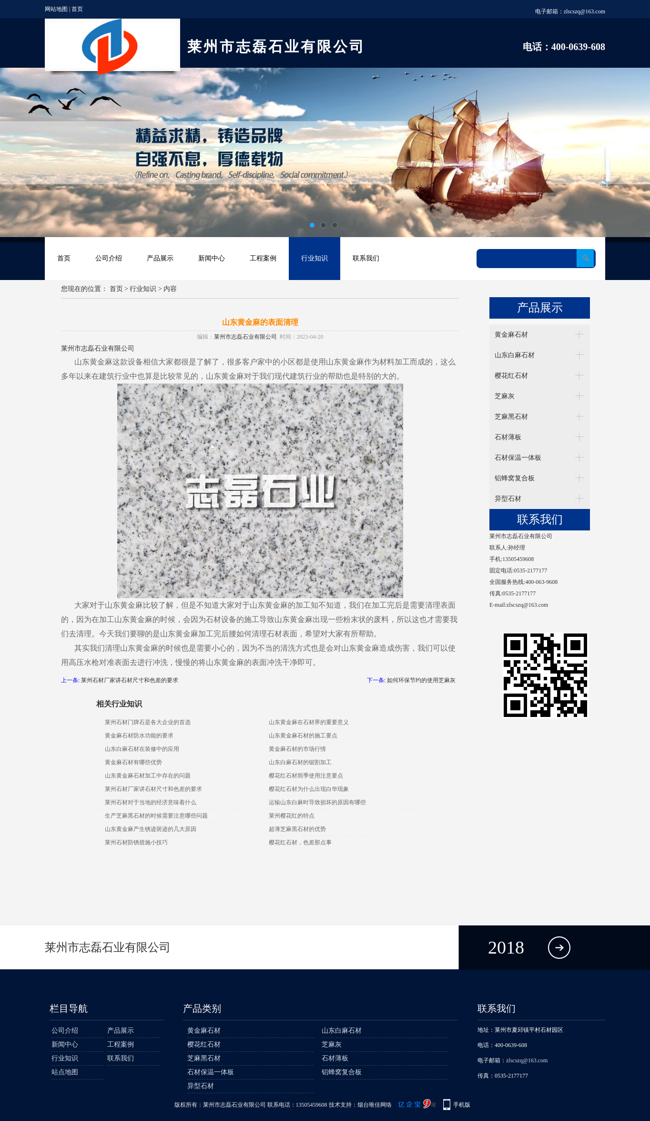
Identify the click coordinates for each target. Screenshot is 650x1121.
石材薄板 (508, 437)
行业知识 (314, 258)
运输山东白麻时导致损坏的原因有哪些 (317, 802)
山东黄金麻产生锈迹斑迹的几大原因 (150, 829)
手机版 (461, 1104)
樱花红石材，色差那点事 (300, 842)
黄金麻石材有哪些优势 (133, 762)
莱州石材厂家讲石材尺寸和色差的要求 (129, 680)
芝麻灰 (505, 396)
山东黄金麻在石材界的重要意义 (309, 722)
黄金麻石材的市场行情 (297, 749)
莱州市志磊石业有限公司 (245, 336)
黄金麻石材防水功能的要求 (139, 735)
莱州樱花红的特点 (292, 815)
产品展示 (160, 258)
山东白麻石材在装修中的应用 (142, 749)
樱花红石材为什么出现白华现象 (309, 789)
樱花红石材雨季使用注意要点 (306, 775)
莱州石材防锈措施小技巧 (136, 842)
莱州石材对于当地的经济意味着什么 (150, 802)
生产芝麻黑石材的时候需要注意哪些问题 (156, 815)
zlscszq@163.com (584, 11)
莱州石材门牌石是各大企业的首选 (148, 722)
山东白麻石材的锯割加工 (300, 762)
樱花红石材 (511, 375)
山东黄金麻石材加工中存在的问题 (148, 775)
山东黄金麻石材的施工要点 (303, 735)
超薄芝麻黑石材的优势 (297, 829)
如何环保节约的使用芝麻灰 (421, 680)
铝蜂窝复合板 (515, 478)
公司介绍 (108, 258)
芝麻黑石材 (511, 416)
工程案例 (263, 258)
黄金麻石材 (511, 334)
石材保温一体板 (518, 457)
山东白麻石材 (515, 355)
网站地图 (56, 9)
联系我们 (366, 258)
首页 (77, 9)
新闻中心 (211, 258)
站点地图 (64, 1072)
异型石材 (508, 498)
